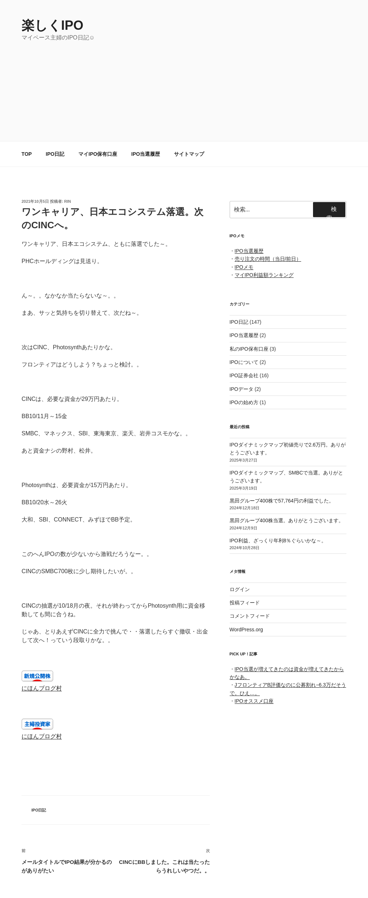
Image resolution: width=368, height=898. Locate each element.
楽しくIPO (52, 25)
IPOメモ (244, 267)
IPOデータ (241, 389)
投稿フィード (245, 602)
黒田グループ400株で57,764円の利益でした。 (282, 501)
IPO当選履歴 (145, 154)
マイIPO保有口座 (97, 154)
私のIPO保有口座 (249, 349)
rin (67, 201)
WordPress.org (246, 629)
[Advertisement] (184, 96)
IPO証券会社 (244, 375)
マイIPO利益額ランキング (264, 275)
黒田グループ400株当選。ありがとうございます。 (287, 520)
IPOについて (244, 362)
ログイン (240, 589)
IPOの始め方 (244, 402)
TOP (27, 154)
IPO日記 (55, 154)
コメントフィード (250, 616)
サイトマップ (189, 154)
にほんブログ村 (42, 688)
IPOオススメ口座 (254, 701)
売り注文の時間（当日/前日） (268, 259)
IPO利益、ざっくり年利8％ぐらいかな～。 (278, 540)
